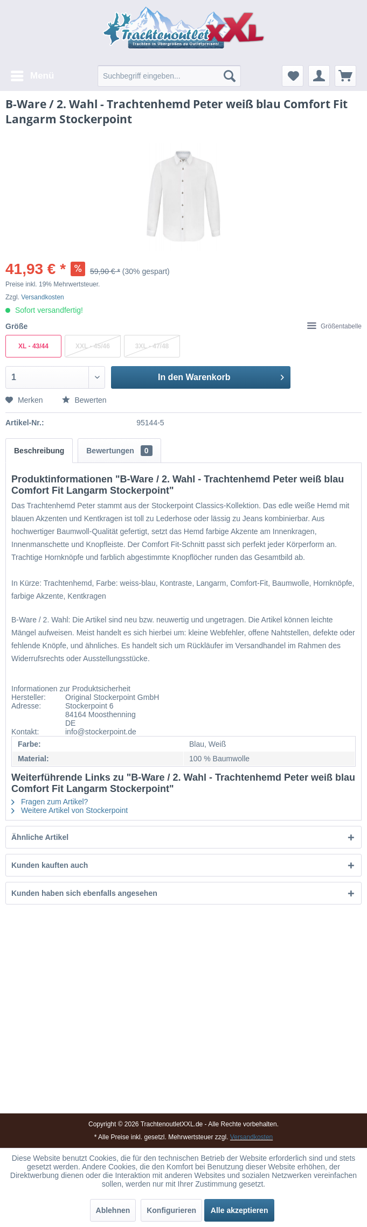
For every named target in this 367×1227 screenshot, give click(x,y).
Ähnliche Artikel (39, 837)
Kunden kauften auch (49, 865)
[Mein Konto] (319, 76)
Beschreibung (39, 450)
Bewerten (84, 400)
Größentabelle (334, 326)
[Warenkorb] (345, 76)
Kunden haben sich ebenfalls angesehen (84, 893)
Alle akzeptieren (239, 1210)
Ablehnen (113, 1210)
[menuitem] (31, 76)
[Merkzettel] (292, 76)
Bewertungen (119, 450)
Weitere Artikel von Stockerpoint (69, 810)
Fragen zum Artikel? (49, 801)
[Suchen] (229, 76)
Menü (32, 74)
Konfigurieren (171, 1210)
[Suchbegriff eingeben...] (169, 76)
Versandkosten (42, 297)
